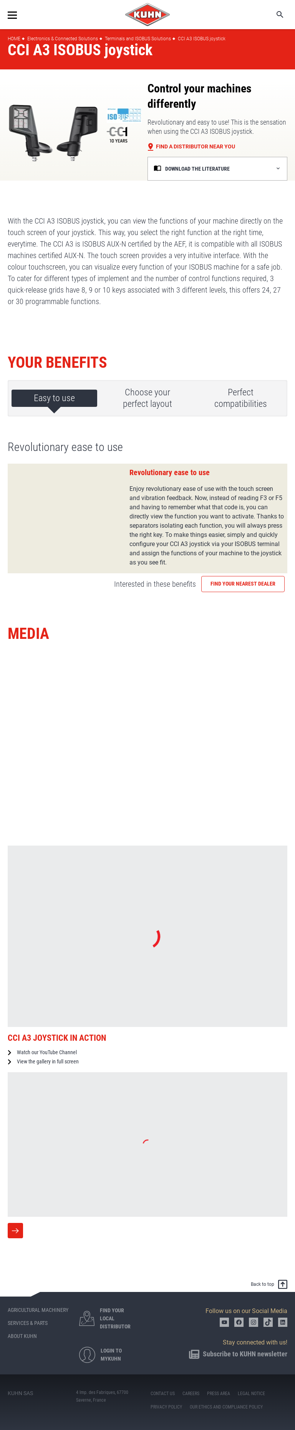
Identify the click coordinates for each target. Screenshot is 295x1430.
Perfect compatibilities (240, 398)
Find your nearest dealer (242, 584)
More (15, 1230)
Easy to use (54, 398)
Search (274, 14)
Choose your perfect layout (147, 398)
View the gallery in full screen (48, 1061)
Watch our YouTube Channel (47, 1052)
